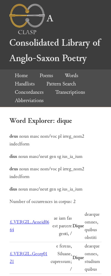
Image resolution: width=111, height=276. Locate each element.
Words (71, 75)
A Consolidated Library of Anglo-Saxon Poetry (54, 38)
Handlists (25, 84)
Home (21, 75)
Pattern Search (61, 84)
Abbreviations (29, 100)
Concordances (29, 92)
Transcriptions (70, 92)
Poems (46, 75)
